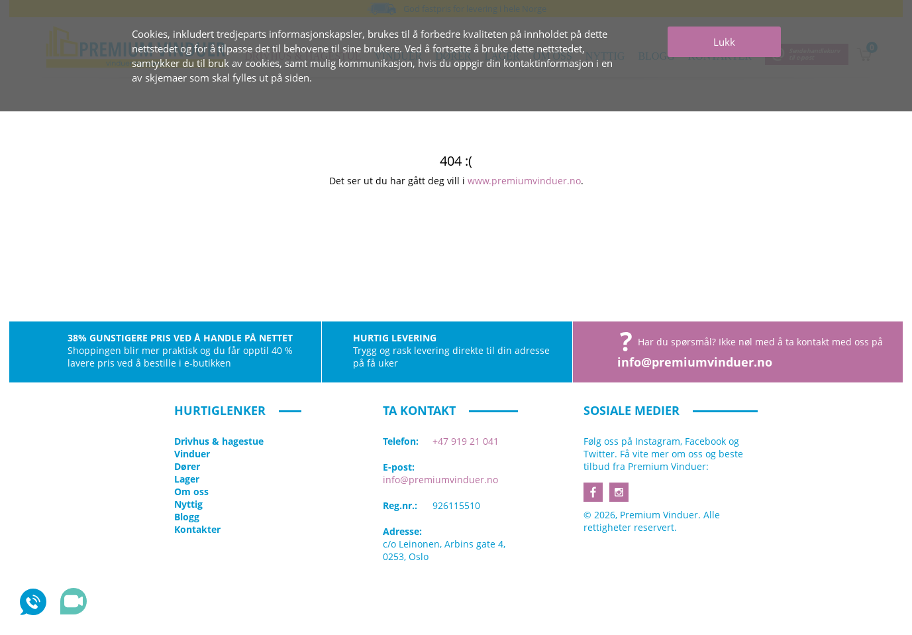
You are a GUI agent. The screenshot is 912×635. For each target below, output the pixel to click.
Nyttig (188, 504)
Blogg (186, 516)
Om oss (191, 491)
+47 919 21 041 (465, 441)
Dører (187, 466)
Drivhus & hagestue (219, 441)
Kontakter (197, 529)
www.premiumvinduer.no (524, 180)
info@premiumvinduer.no (694, 362)
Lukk (724, 41)
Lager (186, 479)
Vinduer (192, 453)
